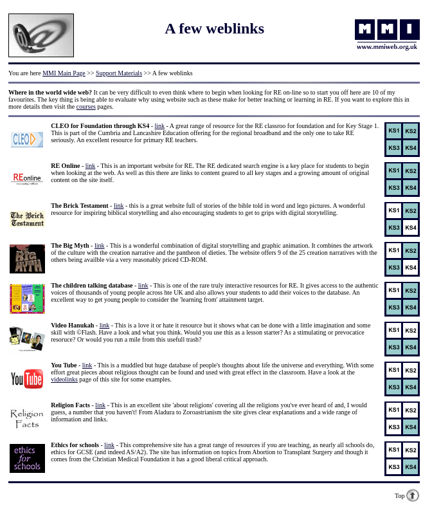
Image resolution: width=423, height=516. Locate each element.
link (160, 125)
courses (86, 106)
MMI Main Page (64, 73)
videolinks (64, 379)
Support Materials (119, 73)
